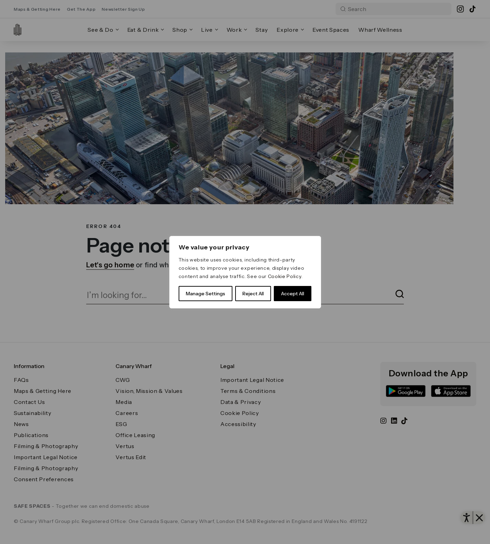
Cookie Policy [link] (284, 276)
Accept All (292, 293)
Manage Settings (205, 293)
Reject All (253, 293)
